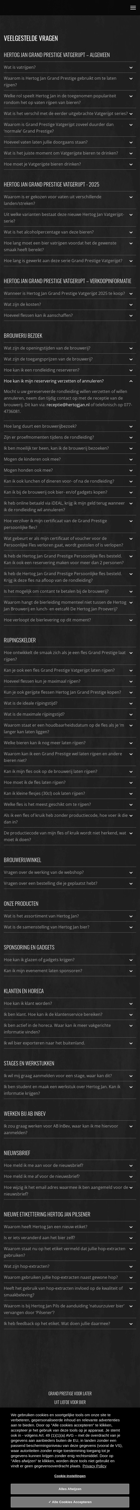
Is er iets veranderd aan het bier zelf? (69, 1237)
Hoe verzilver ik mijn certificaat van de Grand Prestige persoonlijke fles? (69, 523)
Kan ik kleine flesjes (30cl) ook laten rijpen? (69, 793)
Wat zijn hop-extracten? (69, 1266)
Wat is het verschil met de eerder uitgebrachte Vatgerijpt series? (69, 113)
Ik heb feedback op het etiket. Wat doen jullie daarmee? (69, 1323)
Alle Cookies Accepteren (72, 1502)
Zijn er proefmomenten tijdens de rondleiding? (69, 437)
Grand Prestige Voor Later (70, 1393)
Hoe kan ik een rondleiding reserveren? (69, 370)
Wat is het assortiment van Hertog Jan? (69, 916)
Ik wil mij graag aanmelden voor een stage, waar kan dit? (69, 1075)
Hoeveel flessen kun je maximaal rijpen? (69, 681)
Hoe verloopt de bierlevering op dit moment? (69, 620)
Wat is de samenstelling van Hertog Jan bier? (69, 927)
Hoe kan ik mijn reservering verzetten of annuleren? (69, 381)
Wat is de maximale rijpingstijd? (69, 714)
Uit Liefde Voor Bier (70, 1402)
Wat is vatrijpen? (69, 67)
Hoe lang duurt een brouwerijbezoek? (69, 426)
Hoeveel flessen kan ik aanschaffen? (69, 315)
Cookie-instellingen (69, 1476)
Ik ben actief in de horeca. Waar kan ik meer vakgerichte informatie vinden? (69, 1028)
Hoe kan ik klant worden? (69, 1003)
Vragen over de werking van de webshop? (69, 872)
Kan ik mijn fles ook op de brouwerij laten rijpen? (69, 771)
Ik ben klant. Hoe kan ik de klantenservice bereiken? (69, 1014)
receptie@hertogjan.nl (68, 405)
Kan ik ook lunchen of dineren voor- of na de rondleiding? (69, 481)
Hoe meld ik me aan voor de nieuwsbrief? (69, 1165)
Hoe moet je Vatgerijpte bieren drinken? (69, 164)
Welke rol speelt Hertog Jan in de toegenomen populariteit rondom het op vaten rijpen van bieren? (69, 98)
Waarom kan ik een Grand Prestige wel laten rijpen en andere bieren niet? (69, 756)
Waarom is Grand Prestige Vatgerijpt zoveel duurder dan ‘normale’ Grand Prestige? (69, 127)
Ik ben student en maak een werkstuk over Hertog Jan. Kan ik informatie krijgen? (69, 1089)
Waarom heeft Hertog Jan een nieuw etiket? (69, 1226)
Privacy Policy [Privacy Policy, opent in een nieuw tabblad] (94, 1466)
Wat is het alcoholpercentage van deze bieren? (69, 232)
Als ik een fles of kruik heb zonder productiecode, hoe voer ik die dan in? (69, 818)
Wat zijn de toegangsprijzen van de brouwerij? (69, 359)
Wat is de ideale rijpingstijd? (69, 703)
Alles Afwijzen (70, 1489)
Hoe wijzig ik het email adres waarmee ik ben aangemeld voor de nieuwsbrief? (69, 1190)
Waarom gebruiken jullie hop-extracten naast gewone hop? (69, 1277)
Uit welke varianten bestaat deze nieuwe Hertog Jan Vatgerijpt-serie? (69, 217)
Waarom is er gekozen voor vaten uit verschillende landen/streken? (69, 199)
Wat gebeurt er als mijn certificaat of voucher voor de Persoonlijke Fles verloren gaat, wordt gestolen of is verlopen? (69, 541)
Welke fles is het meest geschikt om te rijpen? (69, 804)
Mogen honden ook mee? (69, 470)
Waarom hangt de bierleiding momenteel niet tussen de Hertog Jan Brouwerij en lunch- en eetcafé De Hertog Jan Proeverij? (69, 605)
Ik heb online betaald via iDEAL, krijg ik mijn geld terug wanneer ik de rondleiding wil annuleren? (69, 506)
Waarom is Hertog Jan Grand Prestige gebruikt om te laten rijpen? (69, 81)
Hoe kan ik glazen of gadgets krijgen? (69, 959)
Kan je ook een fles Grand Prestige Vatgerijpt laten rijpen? (69, 670)
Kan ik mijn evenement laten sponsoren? (69, 970)
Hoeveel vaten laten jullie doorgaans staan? (69, 142)
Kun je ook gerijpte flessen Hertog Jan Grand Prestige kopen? (69, 692)
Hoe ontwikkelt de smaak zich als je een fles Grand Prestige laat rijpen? (69, 655)
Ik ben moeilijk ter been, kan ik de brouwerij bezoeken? (69, 448)
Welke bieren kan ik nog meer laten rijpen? (69, 742)
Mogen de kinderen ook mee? (69, 459)
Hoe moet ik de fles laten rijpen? (69, 782)
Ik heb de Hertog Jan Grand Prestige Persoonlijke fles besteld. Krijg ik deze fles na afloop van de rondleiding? (69, 576)
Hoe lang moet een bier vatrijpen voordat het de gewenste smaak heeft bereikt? (69, 246)
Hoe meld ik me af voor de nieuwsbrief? (69, 1176)
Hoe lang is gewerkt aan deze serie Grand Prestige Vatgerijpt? (69, 260)
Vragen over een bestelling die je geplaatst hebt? (69, 883)
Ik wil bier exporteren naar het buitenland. (69, 1043)
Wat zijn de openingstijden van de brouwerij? (69, 348)
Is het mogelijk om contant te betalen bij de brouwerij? (69, 591)
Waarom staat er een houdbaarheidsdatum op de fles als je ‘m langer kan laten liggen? (69, 728)
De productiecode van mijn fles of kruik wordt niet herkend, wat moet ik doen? (69, 836)
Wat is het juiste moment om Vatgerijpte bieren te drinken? (69, 153)
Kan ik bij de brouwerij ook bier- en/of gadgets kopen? (69, 492)
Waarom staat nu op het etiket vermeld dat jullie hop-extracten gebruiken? (69, 1251)
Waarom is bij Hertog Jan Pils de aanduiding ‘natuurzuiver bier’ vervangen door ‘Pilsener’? (69, 1309)
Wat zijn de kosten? (69, 304)
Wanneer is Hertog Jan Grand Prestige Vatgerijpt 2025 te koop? (69, 293)
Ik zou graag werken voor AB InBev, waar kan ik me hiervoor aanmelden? (69, 1129)
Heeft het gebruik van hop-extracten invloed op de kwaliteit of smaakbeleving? (69, 1291)
